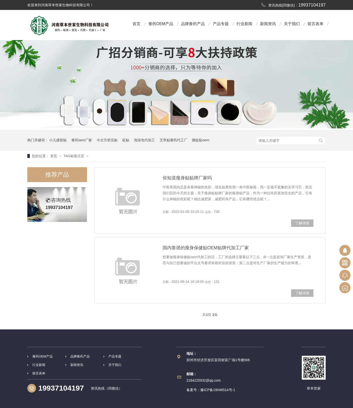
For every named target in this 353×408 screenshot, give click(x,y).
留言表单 (315, 24)
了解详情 (302, 223)
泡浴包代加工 (144, 140)
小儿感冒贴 (58, 140)
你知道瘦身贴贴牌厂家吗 (187, 177)
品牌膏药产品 (193, 24)
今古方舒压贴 (107, 140)
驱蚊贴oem (200, 140)
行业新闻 (244, 24)
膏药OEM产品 (160, 24)
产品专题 (221, 24)
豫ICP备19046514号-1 (217, 390)
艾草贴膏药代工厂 (173, 140)
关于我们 (292, 24)
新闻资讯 (268, 24)
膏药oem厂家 (81, 140)
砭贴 (125, 140)
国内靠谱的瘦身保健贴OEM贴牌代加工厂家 (206, 247)
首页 (136, 24)
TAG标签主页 (73, 156)
